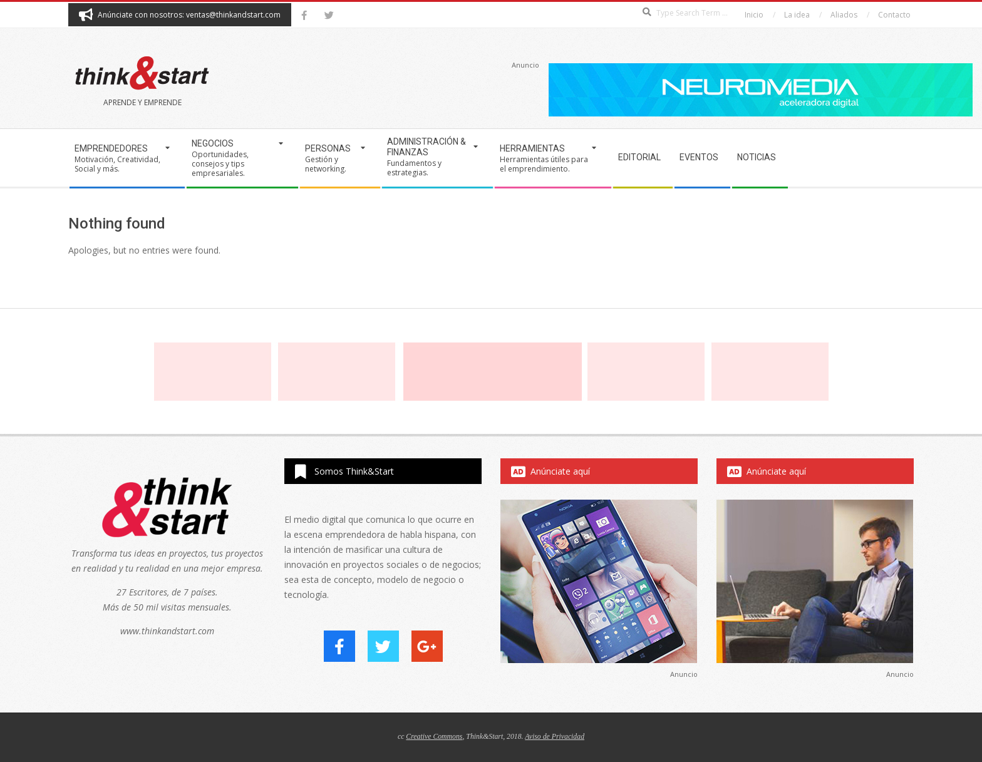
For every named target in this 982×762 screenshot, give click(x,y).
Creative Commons (434, 737)
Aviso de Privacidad (554, 737)
